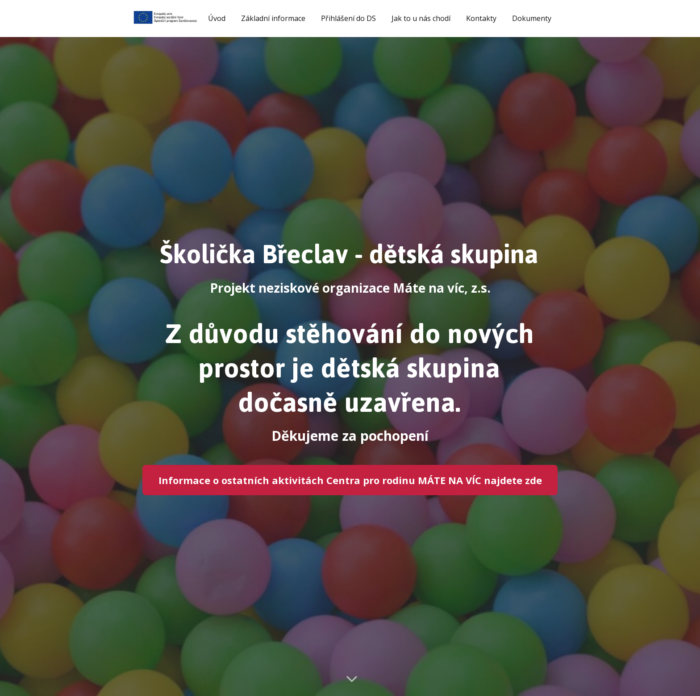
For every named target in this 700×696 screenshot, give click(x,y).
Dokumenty (531, 18)
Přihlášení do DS (348, 18)
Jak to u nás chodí (421, 18)
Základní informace (273, 18)
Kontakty (481, 18)
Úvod (216, 18)
